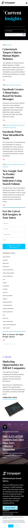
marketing (6, 127)
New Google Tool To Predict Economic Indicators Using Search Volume (12, 177)
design (5, 282)
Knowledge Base (7, 302)
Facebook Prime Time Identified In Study (13, 135)
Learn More (9, 518)
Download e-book (10, 398)
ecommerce (6, 286)
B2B (4, 315)
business (13, 127)
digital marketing (8, 276)
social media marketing (9, 324)
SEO (7, 125)
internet (5, 289)
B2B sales (5, 318)
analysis (9, 45)
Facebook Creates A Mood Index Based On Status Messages (13, 94)
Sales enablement (8, 321)
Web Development (8, 295)
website (5, 299)
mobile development (8, 273)
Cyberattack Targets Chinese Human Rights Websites (12, 54)
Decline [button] (17, 526)
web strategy (10, 85)
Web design (6, 266)
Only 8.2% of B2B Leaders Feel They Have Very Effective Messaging (13, 442)
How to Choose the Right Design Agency (13, 335)
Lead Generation (7, 305)
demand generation (8, 308)
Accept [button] (10, 526)
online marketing (8, 312)
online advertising (8, 270)
